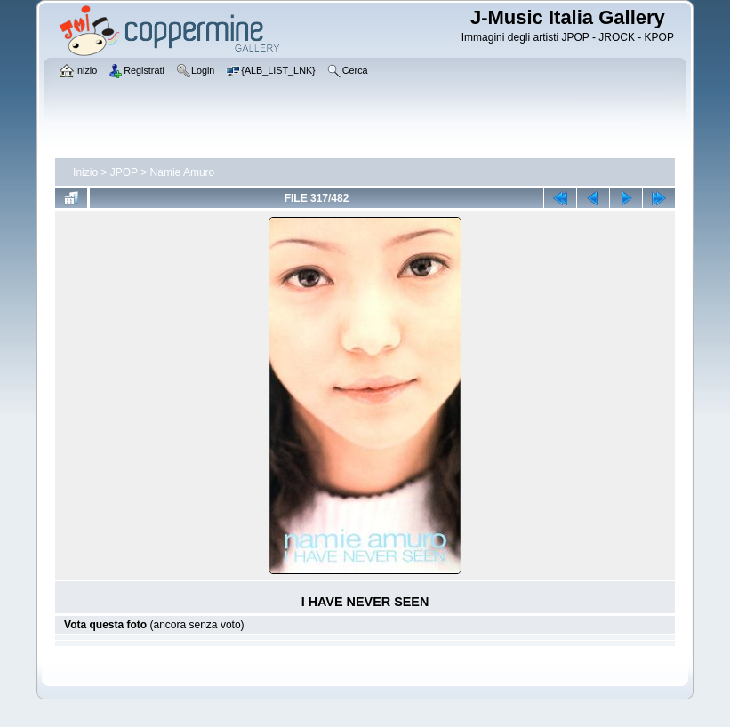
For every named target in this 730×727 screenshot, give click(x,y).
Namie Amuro (182, 172)
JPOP (124, 172)
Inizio (85, 172)
